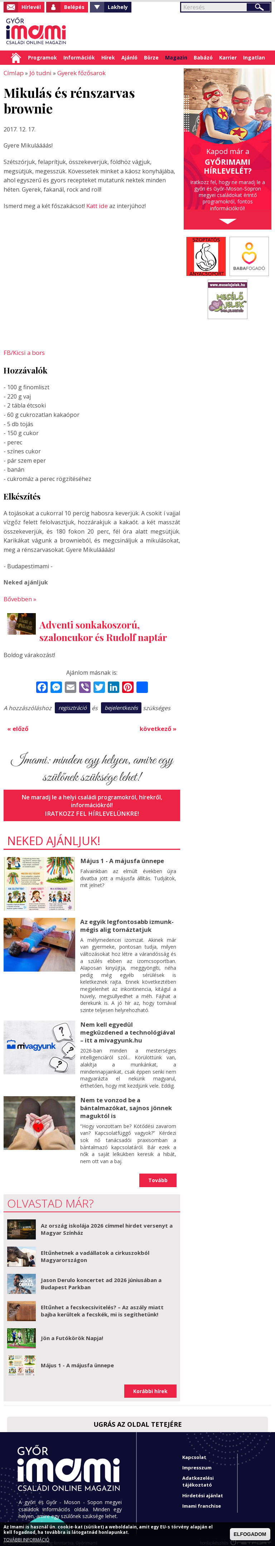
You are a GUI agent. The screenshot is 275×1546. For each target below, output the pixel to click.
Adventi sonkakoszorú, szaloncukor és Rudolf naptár (103, 628)
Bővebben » (19, 597)
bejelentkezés (121, 705)
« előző (17, 726)
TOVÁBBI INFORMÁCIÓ (26, 1539)
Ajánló (129, 57)
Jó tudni (38, 73)
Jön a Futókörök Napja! (72, 1332)
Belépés (74, 7)
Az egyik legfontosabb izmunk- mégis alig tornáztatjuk (125, 922)
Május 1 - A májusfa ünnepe (120, 858)
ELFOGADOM (250, 1534)
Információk (79, 57)
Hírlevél (31, 7)
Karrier (228, 57)
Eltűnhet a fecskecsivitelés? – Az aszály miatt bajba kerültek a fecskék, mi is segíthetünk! (102, 1305)
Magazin (176, 57)
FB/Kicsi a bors (23, 352)
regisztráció (72, 705)
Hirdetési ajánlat (202, 1489)
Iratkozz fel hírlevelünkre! (92, 811)
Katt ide (96, 205)
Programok (42, 57)
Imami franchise (201, 1500)
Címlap (16, 57)
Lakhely (118, 7)
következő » (159, 726)
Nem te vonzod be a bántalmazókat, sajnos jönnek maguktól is (124, 1102)
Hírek (108, 57)
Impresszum (197, 1462)
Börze (151, 57)
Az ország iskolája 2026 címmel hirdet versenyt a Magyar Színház (107, 1223)
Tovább (158, 1174)
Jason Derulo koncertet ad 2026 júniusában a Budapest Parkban (101, 1278)
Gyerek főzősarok (78, 73)
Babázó (203, 57)
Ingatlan (254, 57)
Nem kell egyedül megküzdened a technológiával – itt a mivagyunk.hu (127, 1028)
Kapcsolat (194, 1451)
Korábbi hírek (150, 1385)
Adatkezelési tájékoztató (198, 1475)
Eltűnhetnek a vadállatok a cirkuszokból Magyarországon (95, 1250)
